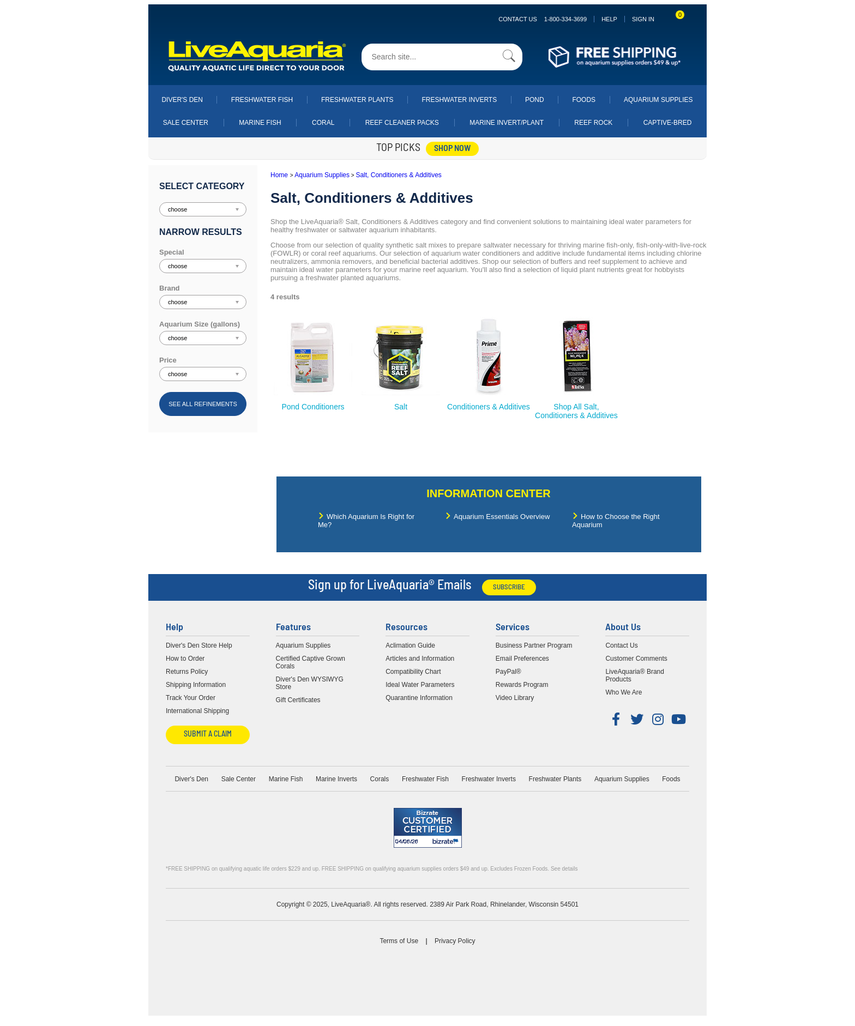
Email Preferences (522, 658)
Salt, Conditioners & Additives (398, 175)
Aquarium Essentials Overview (502, 516)
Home (279, 175)
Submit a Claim (208, 735)
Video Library (515, 698)
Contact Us (542, 19)
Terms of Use (399, 941)
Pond (534, 100)
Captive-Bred (667, 122)
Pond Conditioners (312, 406)
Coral (323, 122)
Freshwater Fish (262, 100)
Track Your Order (190, 698)
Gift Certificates (298, 700)
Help (609, 19)
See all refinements (202, 404)
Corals (379, 779)
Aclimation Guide (410, 645)
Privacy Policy (455, 941)
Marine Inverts (336, 779)
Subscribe (509, 587)
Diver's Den (182, 100)
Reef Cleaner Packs (402, 122)
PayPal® (508, 671)
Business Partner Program (534, 645)
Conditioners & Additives (488, 406)
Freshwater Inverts (459, 100)
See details (564, 869)
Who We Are (623, 692)
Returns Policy (187, 671)
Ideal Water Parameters (420, 685)
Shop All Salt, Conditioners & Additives (576, 411)
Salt (400, 406)
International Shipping (197, 711)
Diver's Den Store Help (199, 645)
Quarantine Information (419, 698)
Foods (583, 100)
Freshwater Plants (357, 100)
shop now (452, 148)
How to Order (185, 658)
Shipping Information (196, 685)
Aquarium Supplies (658, 100)
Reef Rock (593, 122)
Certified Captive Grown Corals (310, 662)
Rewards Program (522, 685)
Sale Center (185, 122)
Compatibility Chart (413, 671)
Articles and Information (420, 658)
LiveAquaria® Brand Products (634, 675)
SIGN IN (643, 19)
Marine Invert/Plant (506, 122)
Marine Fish (260, 122)
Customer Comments (636, 658)
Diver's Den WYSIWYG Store (310, 683)
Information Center (488, 493)
